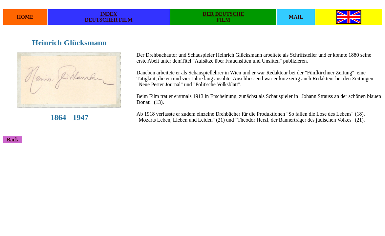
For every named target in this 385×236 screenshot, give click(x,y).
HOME (25, 17)
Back (12, 139)
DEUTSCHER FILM (108, 20)
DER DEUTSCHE (223, 14)
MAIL (296, 17)
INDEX (108, 14)
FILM (223, 20)
